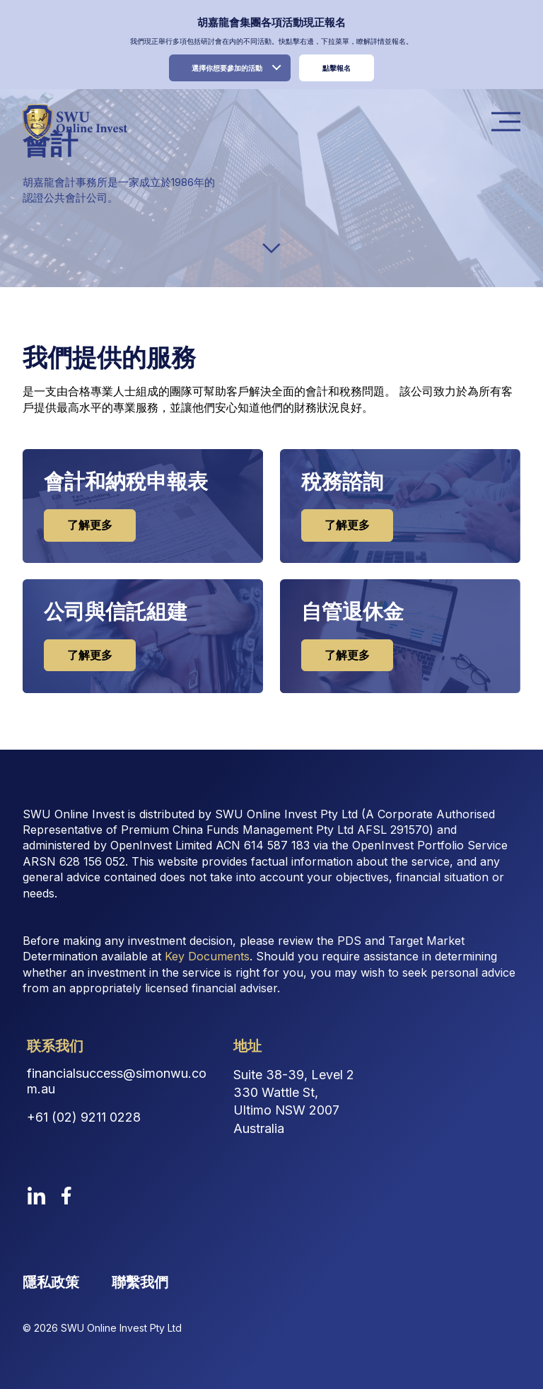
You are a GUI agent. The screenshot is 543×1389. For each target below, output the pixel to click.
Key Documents (207, 953)
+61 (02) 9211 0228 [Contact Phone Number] (84, 1114)
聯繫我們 (140, 1278)
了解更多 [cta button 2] (89, 653)
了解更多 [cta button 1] (346, 524)
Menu (509, 122)
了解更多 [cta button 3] (346, 653)
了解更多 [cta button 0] (89, 524)
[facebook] (66, 1192)
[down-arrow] (271, 248)
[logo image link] (75, 121)
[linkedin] (36, 1192)
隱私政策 (51, 1278)
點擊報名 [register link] (336, 68)
